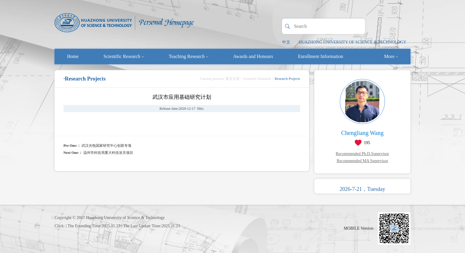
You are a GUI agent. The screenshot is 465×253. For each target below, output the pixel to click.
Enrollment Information (320, 56)
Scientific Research (123, 56)
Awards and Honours (253, 56)
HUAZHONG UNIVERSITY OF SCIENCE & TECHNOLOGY (352, 42)
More (391, 56)
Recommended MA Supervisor (362, 161)
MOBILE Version (358, 228)
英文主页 (232, 79)
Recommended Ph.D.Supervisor (362, 154)
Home (73, 56)
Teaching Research (188, 56)
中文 (286, 42)
